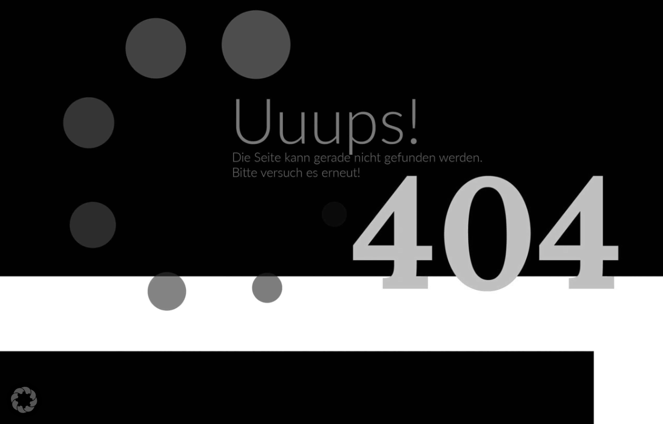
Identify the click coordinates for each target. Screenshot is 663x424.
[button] (24, 400)
